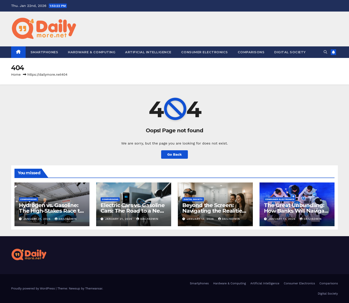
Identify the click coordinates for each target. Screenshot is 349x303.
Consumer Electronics (204, 52)
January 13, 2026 (201, 218)
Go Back (174, 154)
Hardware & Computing (91, 52)
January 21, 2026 (37, 218)
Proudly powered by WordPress (33, 288)
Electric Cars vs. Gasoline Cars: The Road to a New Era (133, 211)
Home (16, 75)
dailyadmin (66, 218)
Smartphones (44, 52)
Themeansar (93, 288)
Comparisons (251, 52)
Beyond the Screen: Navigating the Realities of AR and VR (213, 211)
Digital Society (290, 52)
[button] (325, 52)
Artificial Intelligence (148, 52)
